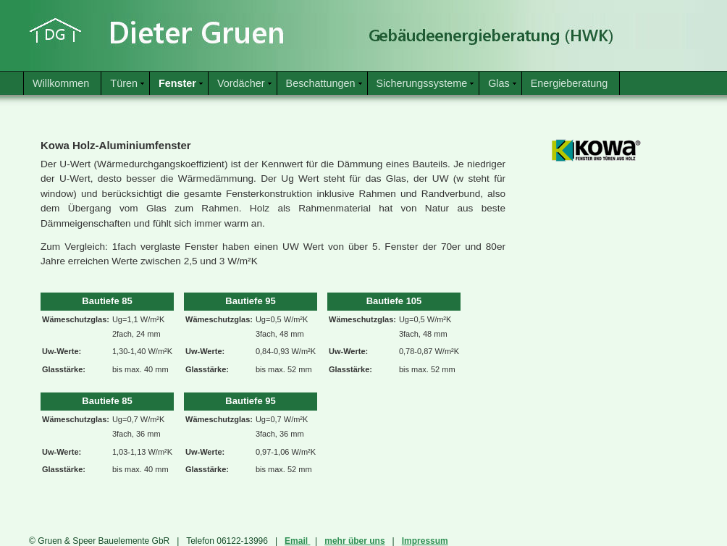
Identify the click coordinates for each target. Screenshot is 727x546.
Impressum (425, 541)
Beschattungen (321, 83)
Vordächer (241, 83)
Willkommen (61, 83)
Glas (499, 83)
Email (297, 541)
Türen (124, 83)
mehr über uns (354, 541)
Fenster (177, 83)
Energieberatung (569, 83)
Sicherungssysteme (422, 83)
